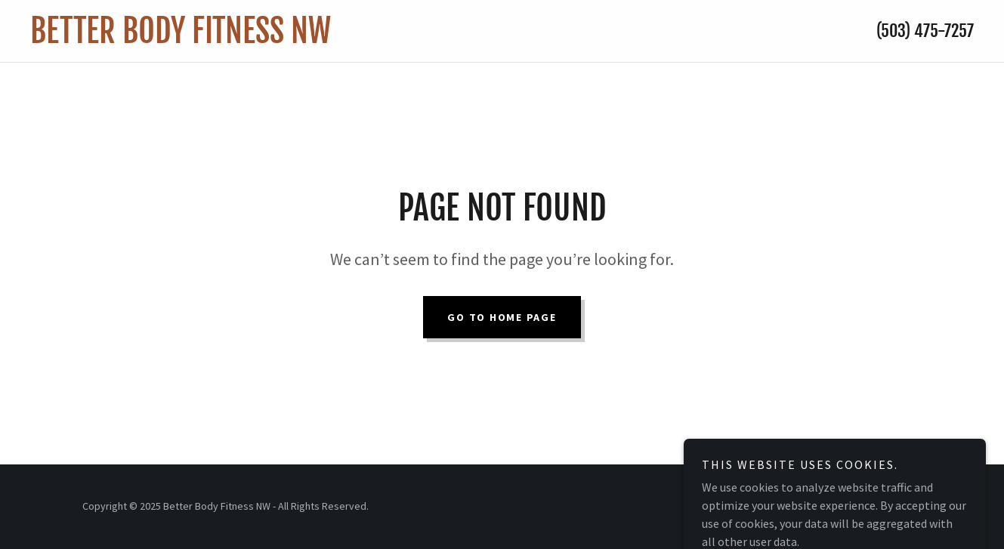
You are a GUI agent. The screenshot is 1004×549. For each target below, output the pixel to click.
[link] (371, 38)
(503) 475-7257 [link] (925, 30)
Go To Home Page (501, 317)
